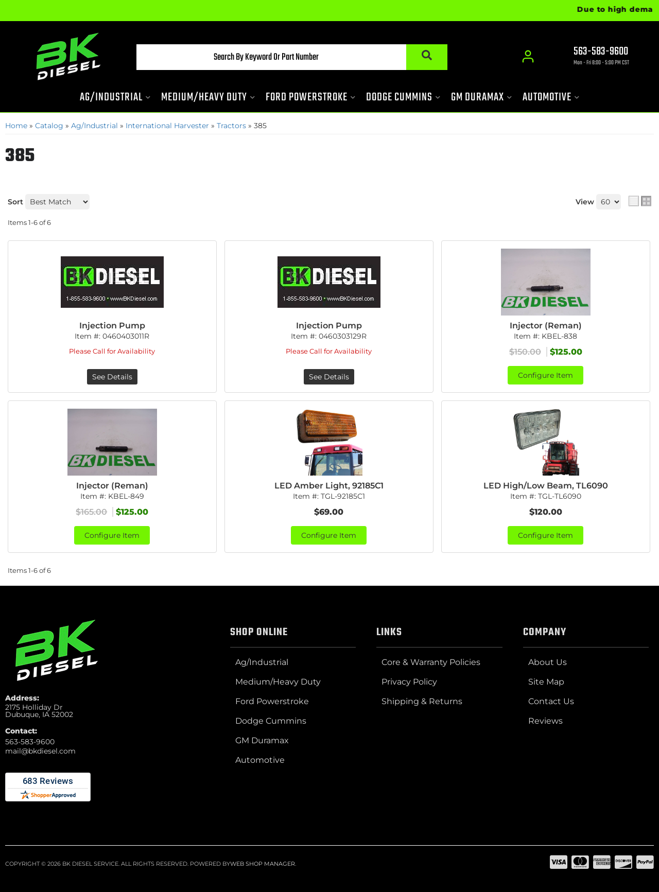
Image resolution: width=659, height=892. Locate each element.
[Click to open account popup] (528, 56)
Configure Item (545, 375)
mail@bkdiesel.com (40, 751)
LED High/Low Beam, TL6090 (545, 486)
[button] (292, 57)
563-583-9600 (30, 741)
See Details (112, 376)
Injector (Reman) (546, 325)
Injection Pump (112, 325)
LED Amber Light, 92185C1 (329, 486)
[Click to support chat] (592, 57)
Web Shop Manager (262, 863)
